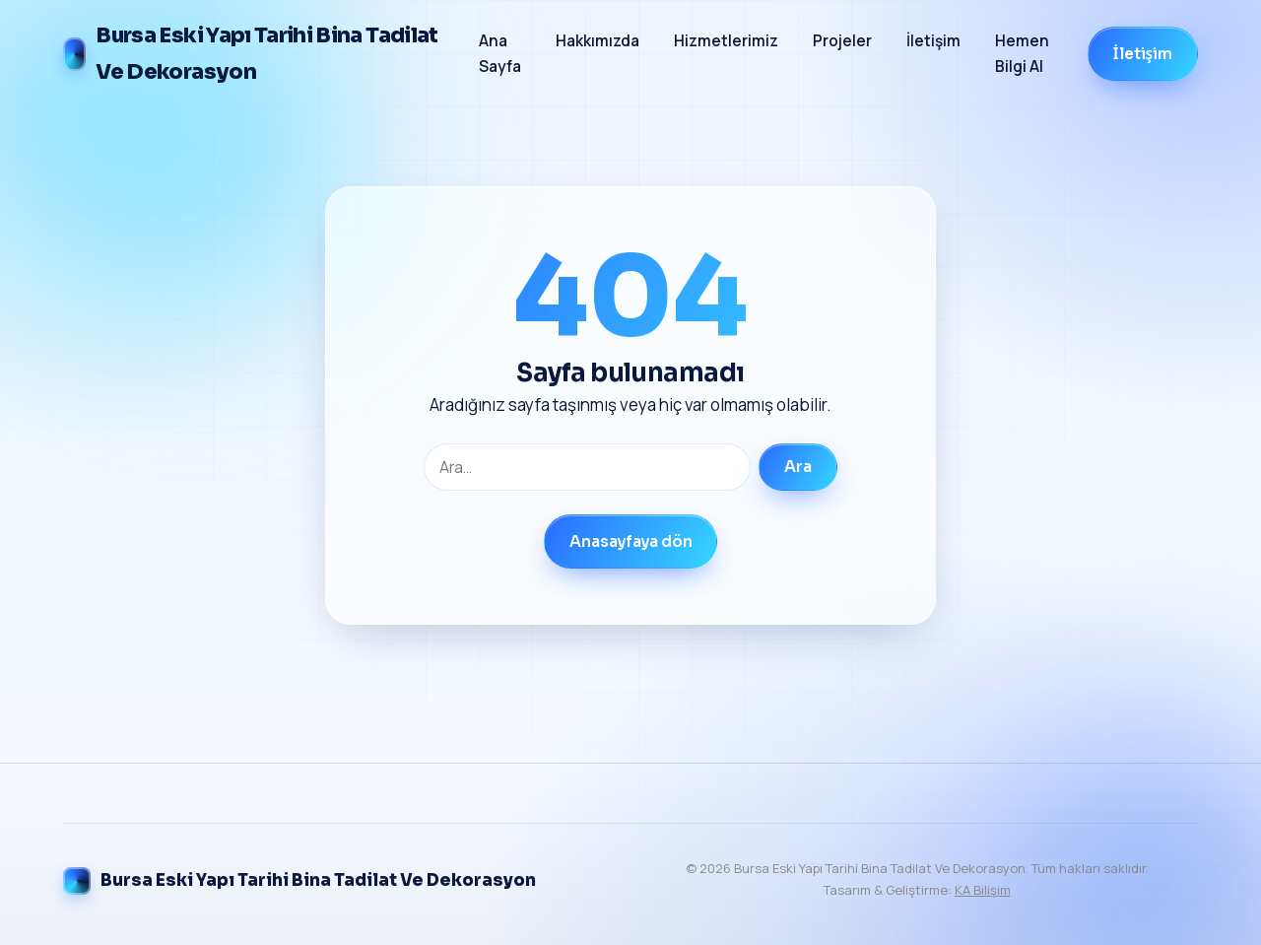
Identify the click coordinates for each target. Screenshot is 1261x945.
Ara (798, 467)
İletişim (933, 41)
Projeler (842, 41)
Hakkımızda (597, 41)
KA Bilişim (983, 890)
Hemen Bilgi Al (1022, 54)
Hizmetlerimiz (726, 41)
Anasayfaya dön (631, 542)
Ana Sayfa (500, 54)
